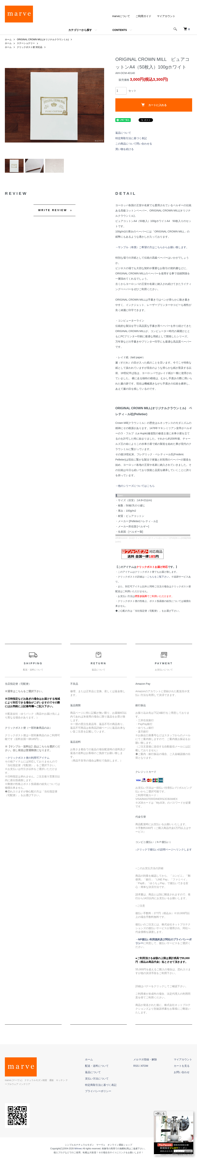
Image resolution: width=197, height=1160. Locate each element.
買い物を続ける (124, 149)
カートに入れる (154, 105)
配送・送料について (97, 1065)
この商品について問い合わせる (133, 143)
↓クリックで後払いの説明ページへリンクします (163, 849)
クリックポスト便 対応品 (29, 47)
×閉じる (160, 1113)
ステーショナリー (26, 43)
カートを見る (182, 1065)
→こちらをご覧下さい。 (158, 576)
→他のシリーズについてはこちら (135, 485)
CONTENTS (120, 29)
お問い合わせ (182, 1072)
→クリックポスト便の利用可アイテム (27, 757)
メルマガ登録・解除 (145, 1059)
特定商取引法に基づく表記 (131, 138)
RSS (136, 1065)
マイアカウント (166, 16)
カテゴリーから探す (80, 29)
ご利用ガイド (143, 16)
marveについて (121, 16)
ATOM (144, 1065)
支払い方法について (97, 1078)
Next (98, 105)
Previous (10, 105)
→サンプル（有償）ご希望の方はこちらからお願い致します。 (152, 247)
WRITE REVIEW (52, 210)
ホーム (8, 39)
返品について (123, 132)
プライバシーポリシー (98, 1091)
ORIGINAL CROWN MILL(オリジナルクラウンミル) (43, 39)
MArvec (78, 1148)
